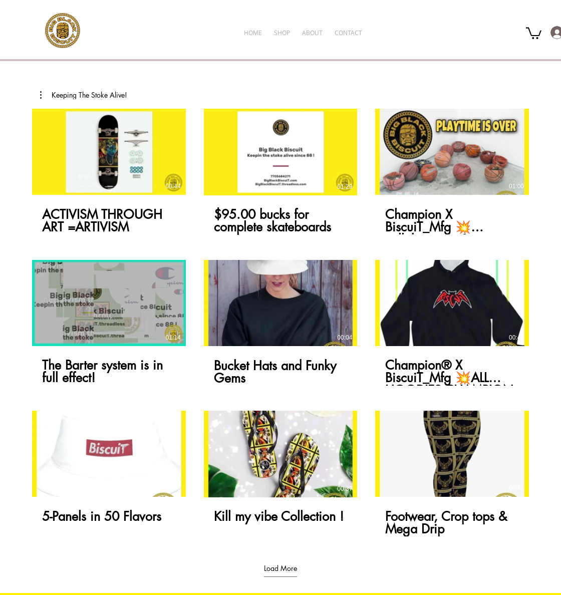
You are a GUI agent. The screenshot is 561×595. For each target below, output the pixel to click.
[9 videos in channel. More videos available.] (280, 323)
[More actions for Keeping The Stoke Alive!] (83, 95)
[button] (533, 32)
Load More (280, 568)
